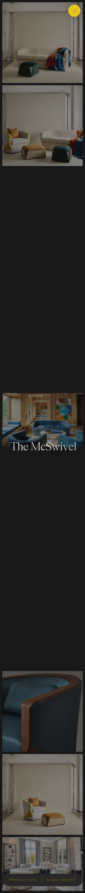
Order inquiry (60, 880)
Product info (23, 880)
